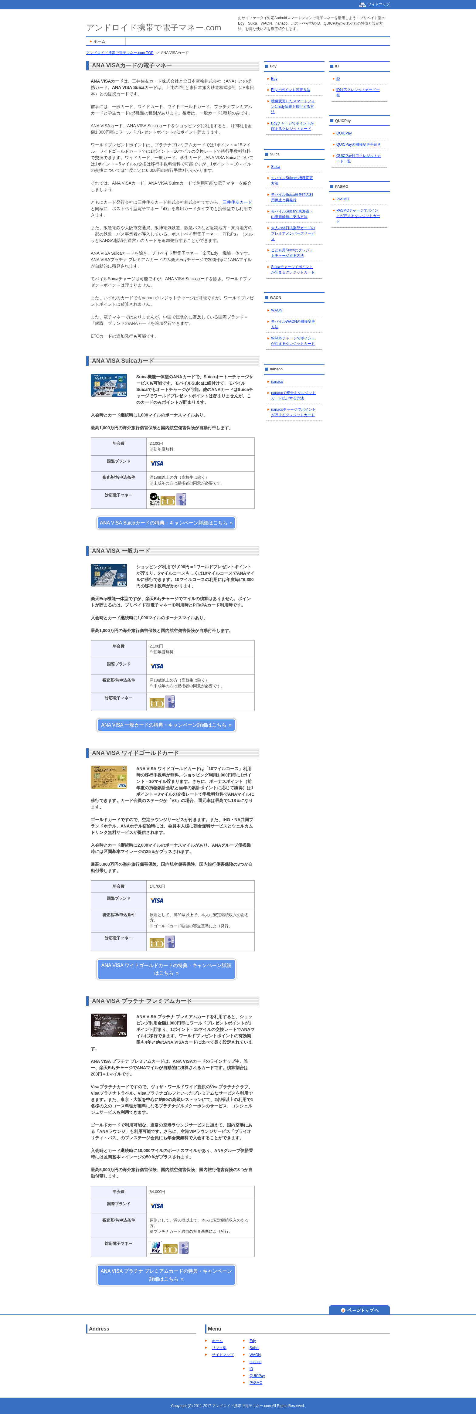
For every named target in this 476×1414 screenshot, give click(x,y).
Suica (275, 167)
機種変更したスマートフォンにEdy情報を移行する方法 (293, 106)
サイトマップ (223, 1355)
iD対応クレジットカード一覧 (358, 92)
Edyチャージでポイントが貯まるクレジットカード (292, 126)
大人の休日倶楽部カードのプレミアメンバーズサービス (293, 233)
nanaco (277, 381)
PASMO (342, 199)
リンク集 (219, 1348)
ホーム (217, 1341)
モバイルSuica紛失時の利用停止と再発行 (292, 197)
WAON (276, 310)
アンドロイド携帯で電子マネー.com (153, 27)
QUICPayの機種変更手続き (358, 144)
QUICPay (344, 133)
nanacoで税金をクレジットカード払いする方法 (293, 395)
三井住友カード (237, 202)
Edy (274, 78)
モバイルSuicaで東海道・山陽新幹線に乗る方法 (292, 214)
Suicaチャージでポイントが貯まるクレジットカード (293, 269)
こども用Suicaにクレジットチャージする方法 (292, 253)
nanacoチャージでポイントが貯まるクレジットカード (293, 412)
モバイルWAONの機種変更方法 (293, 324)
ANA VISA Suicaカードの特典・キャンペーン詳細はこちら (164, 522)
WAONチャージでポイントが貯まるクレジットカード (293, 341)
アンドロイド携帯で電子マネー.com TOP (120, 53)
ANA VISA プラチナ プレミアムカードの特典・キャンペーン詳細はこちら (166, 1275)
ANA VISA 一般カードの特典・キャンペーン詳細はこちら (163, 725)
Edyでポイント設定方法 (290, 90)
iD (338, 78)
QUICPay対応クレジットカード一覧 (358, 158)
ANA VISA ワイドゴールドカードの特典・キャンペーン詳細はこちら (166, 969)
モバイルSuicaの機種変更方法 (292, 180)
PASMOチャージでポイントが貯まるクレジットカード (358, 215)
